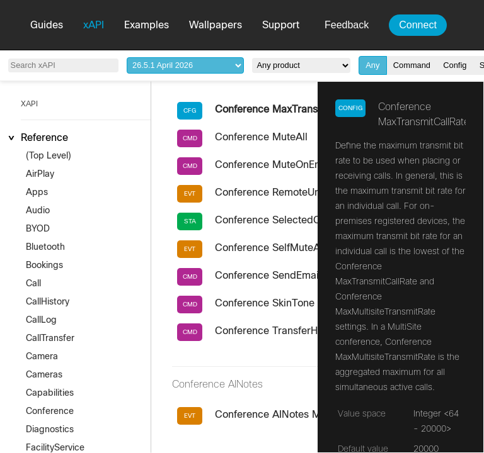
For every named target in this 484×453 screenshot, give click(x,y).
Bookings (44, 265)
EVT (189, 194)
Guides (46, 25)
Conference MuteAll (261, 137)
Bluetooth (45, 247)
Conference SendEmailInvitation (289, 276)
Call (33, 283)
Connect (418, 25)
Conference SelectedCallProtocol (292, 220)
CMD (190, 138)
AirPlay (40, 174)
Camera (42, 356)
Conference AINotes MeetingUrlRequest (308, 415)
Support (280, 25)
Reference (44, 138)
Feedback (347, 25)
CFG (189, 111)
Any (372, 65)
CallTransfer (50, 338)
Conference (50, 411)
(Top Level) (48, 156)
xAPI (93, 25)
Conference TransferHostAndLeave (296, 331)
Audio (38, 210)
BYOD (38, 229)
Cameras (44, 375)
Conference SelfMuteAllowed (283, 248)
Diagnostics (50, 429)
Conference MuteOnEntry (273, 165)
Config (454, 65)
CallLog (41, 320)
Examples (146, 25)
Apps (37, 192)
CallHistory (47, 302)
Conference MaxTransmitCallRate (293, 109)
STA (190, 221)
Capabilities (50, 393)
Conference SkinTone (264, 303)
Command (411, 65)
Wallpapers (215, 25)
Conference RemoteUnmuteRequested (304, 192)
